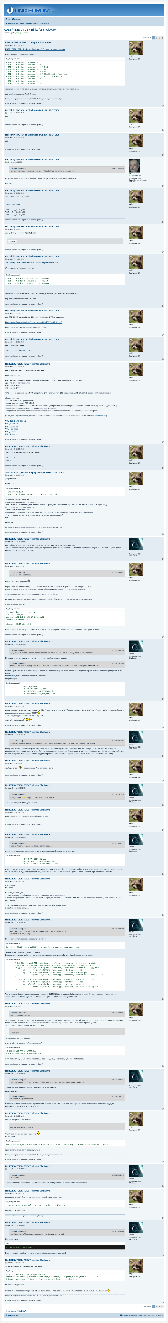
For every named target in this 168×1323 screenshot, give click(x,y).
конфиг (12, 676)
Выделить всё (14, 59)
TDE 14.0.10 (10, 458)
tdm (38, 952)
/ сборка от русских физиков (35, 49)
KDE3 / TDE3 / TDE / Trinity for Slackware (30, 29)
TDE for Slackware (12, 204)
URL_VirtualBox (11, 426)
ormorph (15, 572)
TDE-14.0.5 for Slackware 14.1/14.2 (19, 351)
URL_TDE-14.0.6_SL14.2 (15, 421)
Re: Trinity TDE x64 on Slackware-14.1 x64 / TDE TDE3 (32, 110)
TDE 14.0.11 (10, 460)
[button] (162, 37)
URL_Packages (11, 429)
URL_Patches (10, 431)
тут (93, 748)
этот (29, 658)
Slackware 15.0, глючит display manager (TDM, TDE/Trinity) (34, 472)
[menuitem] (8, 19)
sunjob (14, 168)
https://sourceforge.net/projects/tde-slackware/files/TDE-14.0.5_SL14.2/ (33, 322)
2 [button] (156, 38)
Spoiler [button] (12, 241)
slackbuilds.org (101, 416)
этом (20, 997)
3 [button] (159, 38)
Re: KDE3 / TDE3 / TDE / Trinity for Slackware (27, 364)
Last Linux (8, 183)
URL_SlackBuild (11, 424)
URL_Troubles (11, 434)
